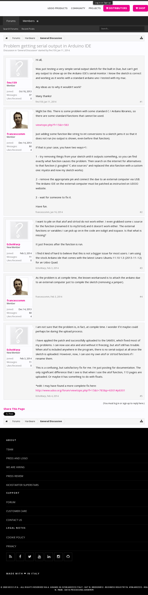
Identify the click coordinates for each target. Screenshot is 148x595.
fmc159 (52, 50)
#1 (141, 101)
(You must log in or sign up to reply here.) (123, 403)
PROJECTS (95, 8)
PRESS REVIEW (14, 476)
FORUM (10, 502)
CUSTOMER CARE (16, 511)
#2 (141, 212)
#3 (141, 268)
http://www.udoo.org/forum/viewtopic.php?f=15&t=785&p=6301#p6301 (80, 390)
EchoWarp (13, 244)
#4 (141, 296)
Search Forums (10, 28)
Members (29, 21)
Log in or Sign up (103, 2)
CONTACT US (14, 520)
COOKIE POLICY (15, 537)
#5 (141, 396)
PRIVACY (11, 546)
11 (30, 256)
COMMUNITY (78, 8)
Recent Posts (28, 28)
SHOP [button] (140, 8)
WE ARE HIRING (15, 467)
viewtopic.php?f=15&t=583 (52, 125)
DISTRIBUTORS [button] (116, 8)
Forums (11, 21)
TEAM (9, 449)
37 (30, 95)
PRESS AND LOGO (17, 458)
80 (30, 146)
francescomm (16, 134)
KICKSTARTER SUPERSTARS (22, 485)
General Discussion (27, 50)
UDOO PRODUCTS (57, 8)
